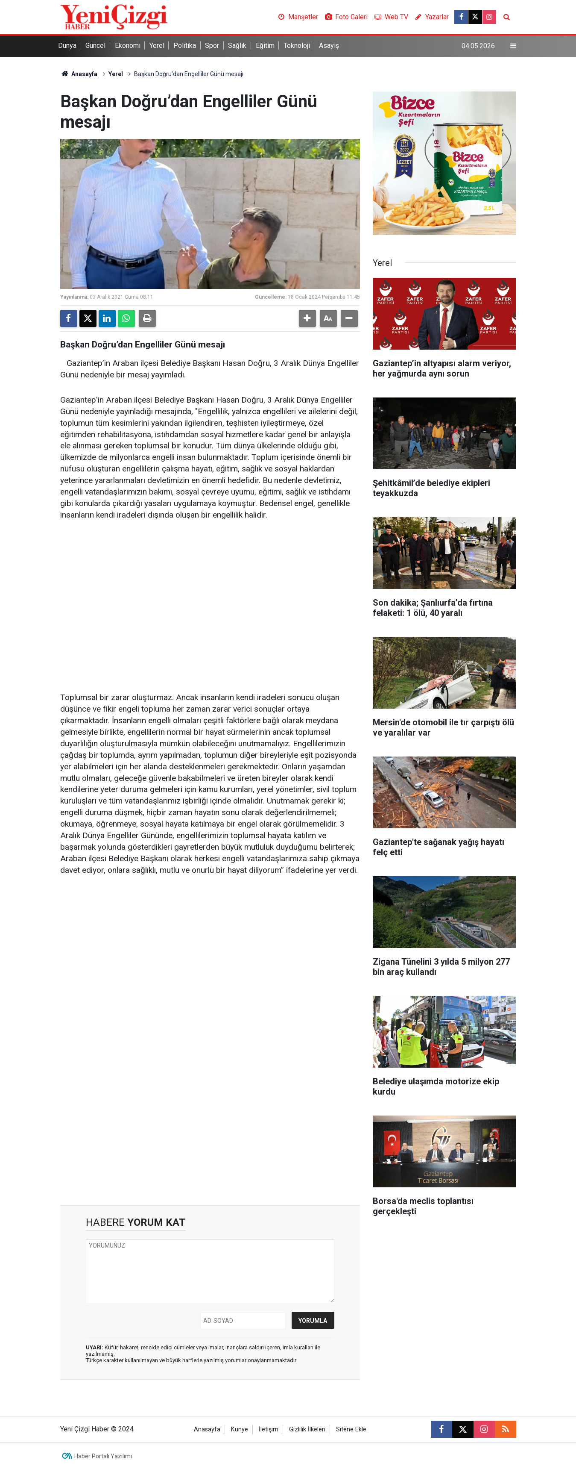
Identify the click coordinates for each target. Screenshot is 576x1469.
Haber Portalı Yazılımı (103, 1456)
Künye (239, 1429)
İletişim (268, 1429)
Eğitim (265, 45)
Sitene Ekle (351, 1429)
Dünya (67, 45)
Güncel (95, 45)
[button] (307, 318)
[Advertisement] (210, 594)
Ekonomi (127, 45)
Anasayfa (79, 74)
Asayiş (329, 45)
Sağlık (237, 45)
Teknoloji (297, 45)
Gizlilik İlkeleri (307, 1429)
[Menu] (513, 46)
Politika (184, 45)
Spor (212, 45)
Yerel (156, 45)
